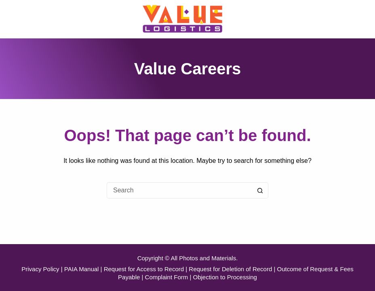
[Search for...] (179, 190)
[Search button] (260, 190)
